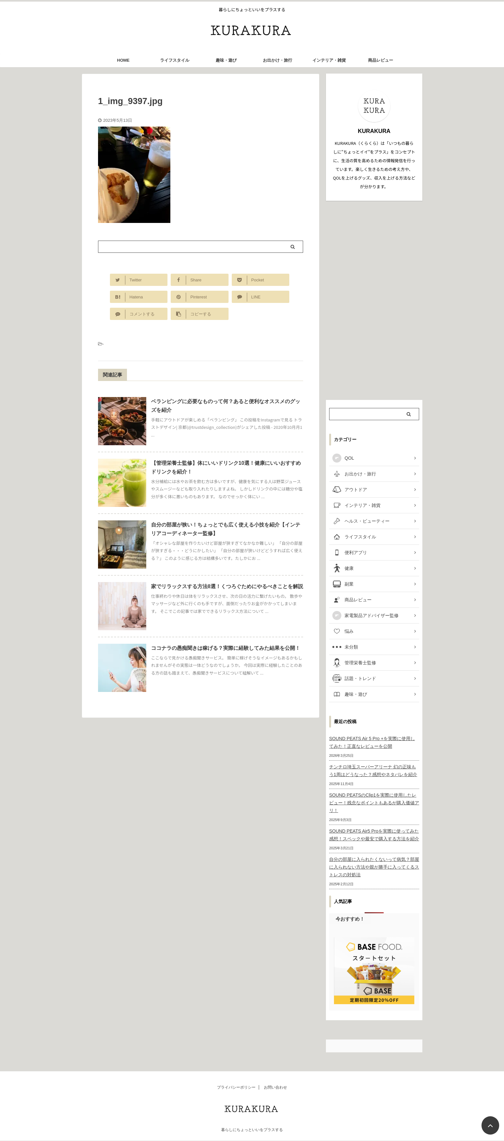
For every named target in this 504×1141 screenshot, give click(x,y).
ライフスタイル (174, 60)
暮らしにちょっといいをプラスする (252, 1130)
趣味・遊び (226, 60)
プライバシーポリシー (236, 1087)
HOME (123, 60)
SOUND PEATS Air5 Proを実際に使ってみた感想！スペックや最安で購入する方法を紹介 (374, 834)
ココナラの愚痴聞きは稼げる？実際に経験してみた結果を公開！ (225, 648)
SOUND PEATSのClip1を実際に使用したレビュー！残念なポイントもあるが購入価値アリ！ (374, 802)
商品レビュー (380, 60)
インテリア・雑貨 (329, 60)
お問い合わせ (275, 1087)
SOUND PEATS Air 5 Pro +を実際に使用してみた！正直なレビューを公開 (372, 742)
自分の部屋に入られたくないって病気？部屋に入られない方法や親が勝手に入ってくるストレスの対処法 (374, 867)
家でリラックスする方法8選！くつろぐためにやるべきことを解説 (227, 586)
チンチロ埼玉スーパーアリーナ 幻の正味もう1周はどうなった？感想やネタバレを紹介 (373, 770)
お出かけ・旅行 (277, 60)
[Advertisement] (374, 300)
